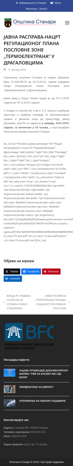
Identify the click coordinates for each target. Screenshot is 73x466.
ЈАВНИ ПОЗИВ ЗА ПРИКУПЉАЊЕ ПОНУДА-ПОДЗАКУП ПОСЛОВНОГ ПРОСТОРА (52, 302)
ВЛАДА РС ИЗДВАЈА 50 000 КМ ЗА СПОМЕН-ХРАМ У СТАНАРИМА (17, 302)
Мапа (58, 3)
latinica (43, 8)
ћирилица (31, 8)
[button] (67, 22)
